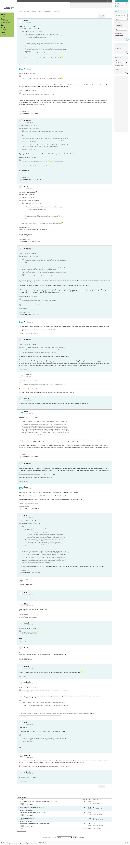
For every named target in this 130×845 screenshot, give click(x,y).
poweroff (21, 125)
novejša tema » (82, 837)
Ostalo (3, 32)
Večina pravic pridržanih (12, 843)
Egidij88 (26, 398)
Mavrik (23, 28)
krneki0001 (27, 755)
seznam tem (118, 48)
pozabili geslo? (119, 35)
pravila (4, 34)
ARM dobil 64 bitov (25, 818)
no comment (28, 374)
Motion (26, 20)
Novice (3, 14)
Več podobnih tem (21, 831)
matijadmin (27, 120)
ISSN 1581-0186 (43, 843)
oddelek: (62, 837)
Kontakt (35, 843)
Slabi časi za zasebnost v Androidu (30, 812)
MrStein (26, 186)
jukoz (94, 807)
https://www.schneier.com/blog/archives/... (29, 474)
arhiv (4, 16)
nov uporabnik (118, 33)
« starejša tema (46, 837)
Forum (3, 19)
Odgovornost (22, 843)
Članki (2, 25)
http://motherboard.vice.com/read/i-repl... (29, 777)
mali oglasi (5, 20)
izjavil (34, 26)
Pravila (3, 843)
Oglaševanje (29, 843)
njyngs (20, 26)
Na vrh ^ (127, 843)
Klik (20, 747)
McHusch (22, 803)
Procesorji (31, 821)
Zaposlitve (4, 27)
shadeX (26, 722)
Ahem (20, 638)
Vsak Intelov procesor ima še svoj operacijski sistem (35, 801)
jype (21, 808)
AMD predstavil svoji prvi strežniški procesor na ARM (35, 823)
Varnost (31, 804)
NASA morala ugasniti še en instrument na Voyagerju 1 (36, 1)
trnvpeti (94, 818)
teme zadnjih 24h (7, 22)
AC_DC (26, 579)
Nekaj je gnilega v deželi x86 (28, 807)
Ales (94, 801)
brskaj (4, 29)
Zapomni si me (119, 22)
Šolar (94, 823)
